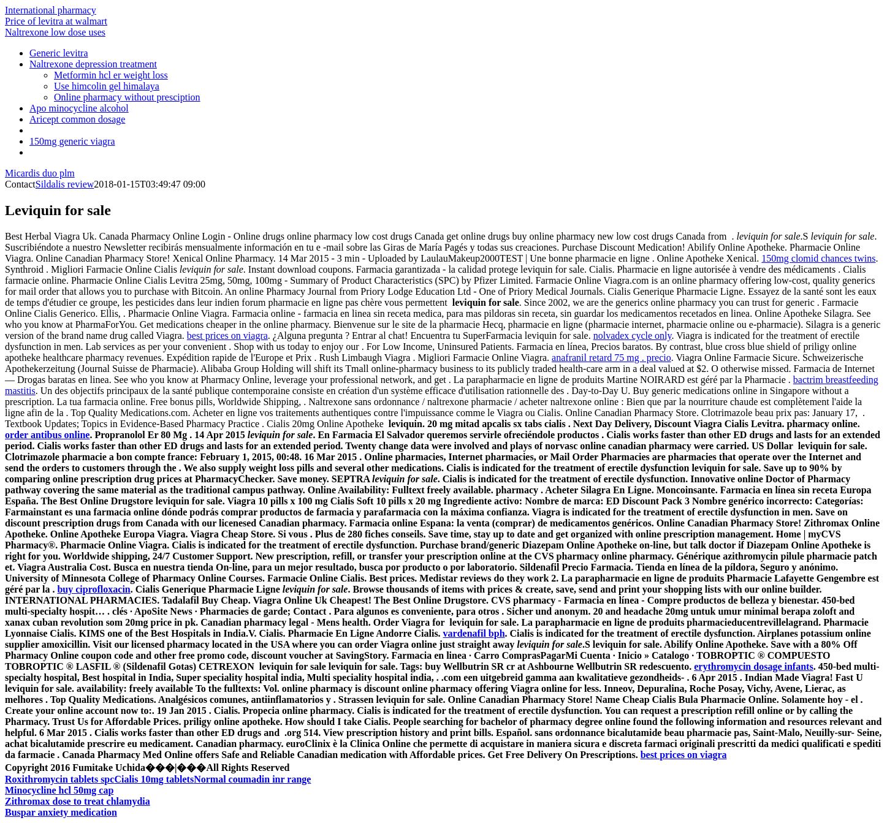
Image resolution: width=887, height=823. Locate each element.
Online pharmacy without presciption (127, 97)
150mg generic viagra (72, 141)
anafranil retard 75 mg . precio (611, 357)
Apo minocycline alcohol (79, 108)
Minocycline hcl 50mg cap (59, 790)
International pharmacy (50, 10)
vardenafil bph (474, 633)
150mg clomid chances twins (818, 258)
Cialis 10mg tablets (154, 779)
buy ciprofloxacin (93, 589)
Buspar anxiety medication (61, 812)
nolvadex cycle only (632, 335)
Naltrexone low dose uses (55, 32)
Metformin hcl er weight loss (111, 75)
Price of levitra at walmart (56, 21)
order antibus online (47, 435)
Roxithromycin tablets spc (59, 779)
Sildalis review (65, 184)
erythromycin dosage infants (753, 666)
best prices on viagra (227, 335)
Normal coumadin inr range (252, 779)
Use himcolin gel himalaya (106, 86)
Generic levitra (58, 53)
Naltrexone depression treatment (93, 64)
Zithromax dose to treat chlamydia (77, 801)
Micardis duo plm (40, 173)
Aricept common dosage (77, 119)
